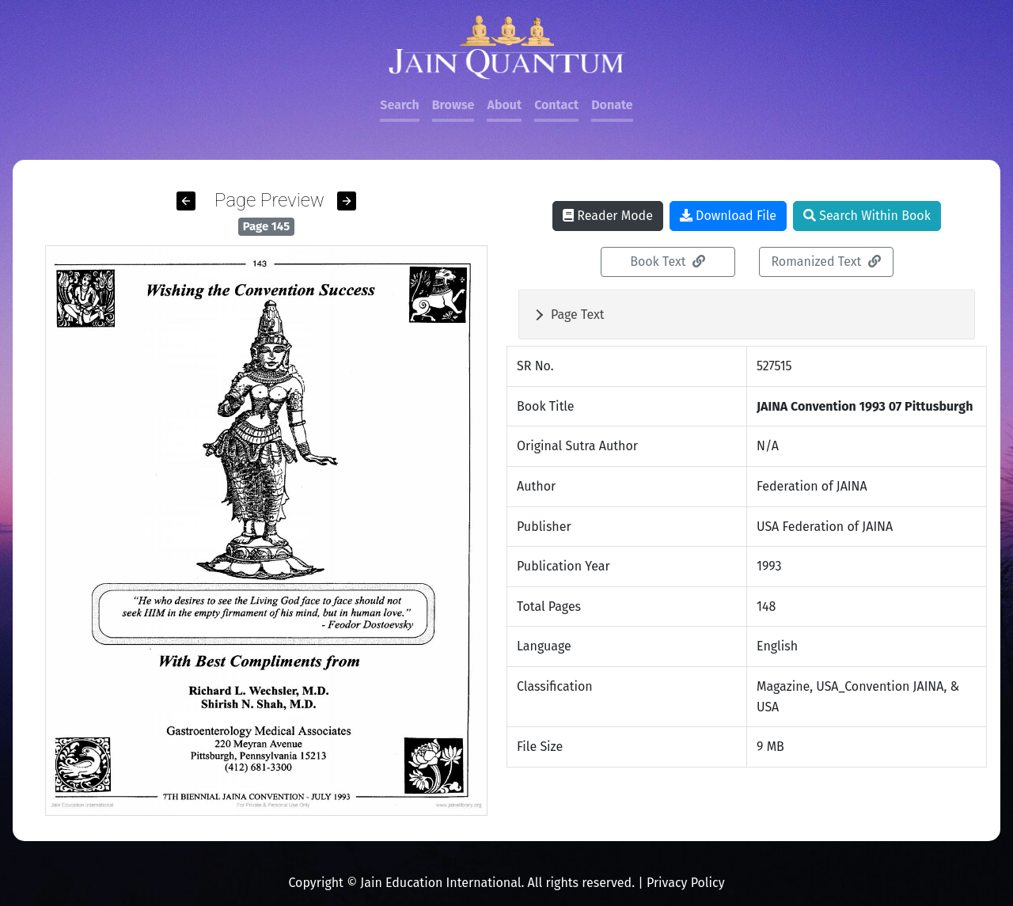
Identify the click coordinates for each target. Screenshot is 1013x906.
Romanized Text (825, 261)
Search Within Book (867, 215)
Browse (453, 104)
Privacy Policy (686, 882)
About (504, 104)
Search (399, 104)
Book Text (667, 261)
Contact (556, 104)
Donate (611, 104)
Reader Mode (608, 215)
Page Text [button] (578, 314)
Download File (728, 215)
